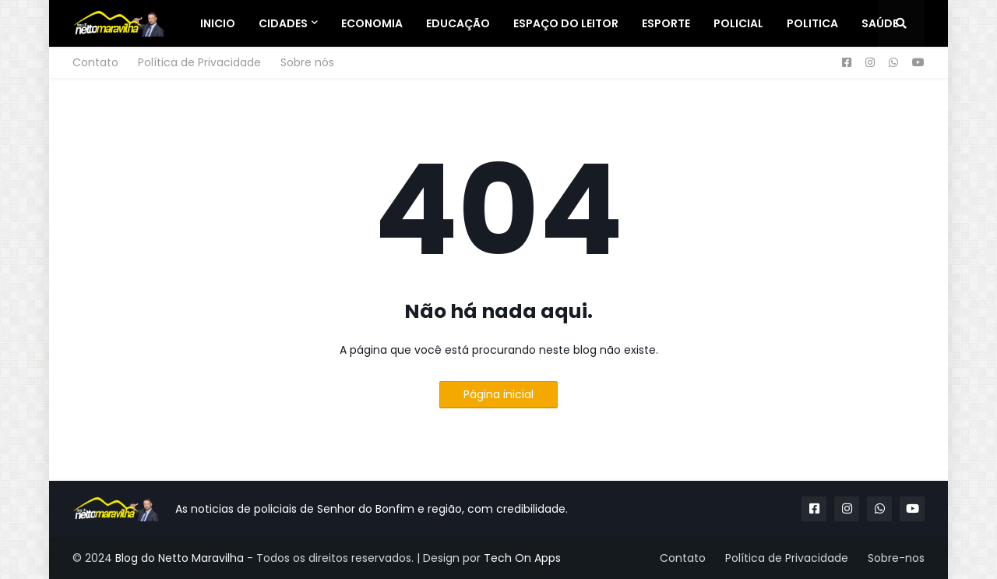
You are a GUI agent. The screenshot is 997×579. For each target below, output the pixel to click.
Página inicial (498, 394)
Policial (738, 23)
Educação (458, 23)
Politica (812, 23)
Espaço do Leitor (565, 23)
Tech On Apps (522, 558)
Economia (372, 23)
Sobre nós (307, 62)
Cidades (283, 23)
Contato (95, 62)
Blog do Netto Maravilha (179, 558)
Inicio (217, 23)
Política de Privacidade (199, 62)
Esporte (666, 23)
